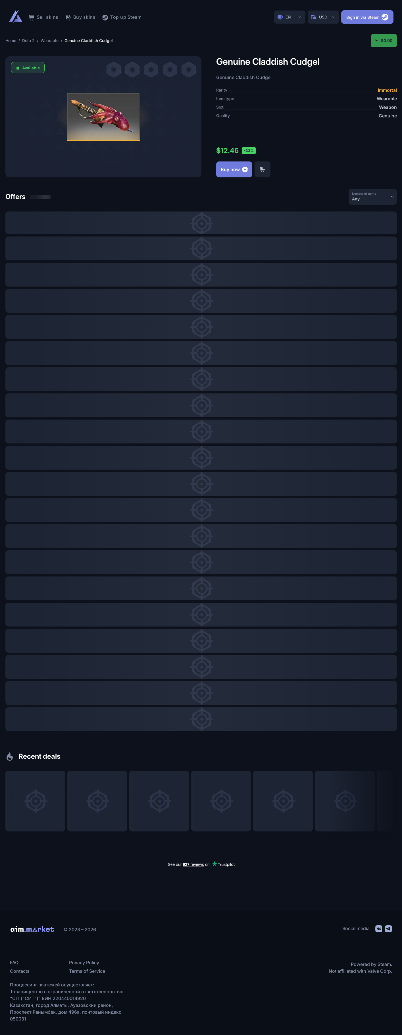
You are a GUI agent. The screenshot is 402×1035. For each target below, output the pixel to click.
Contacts (20, 971)
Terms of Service (87, 971)
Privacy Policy (84, 962)
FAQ (14, 962)
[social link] (378, 928)
